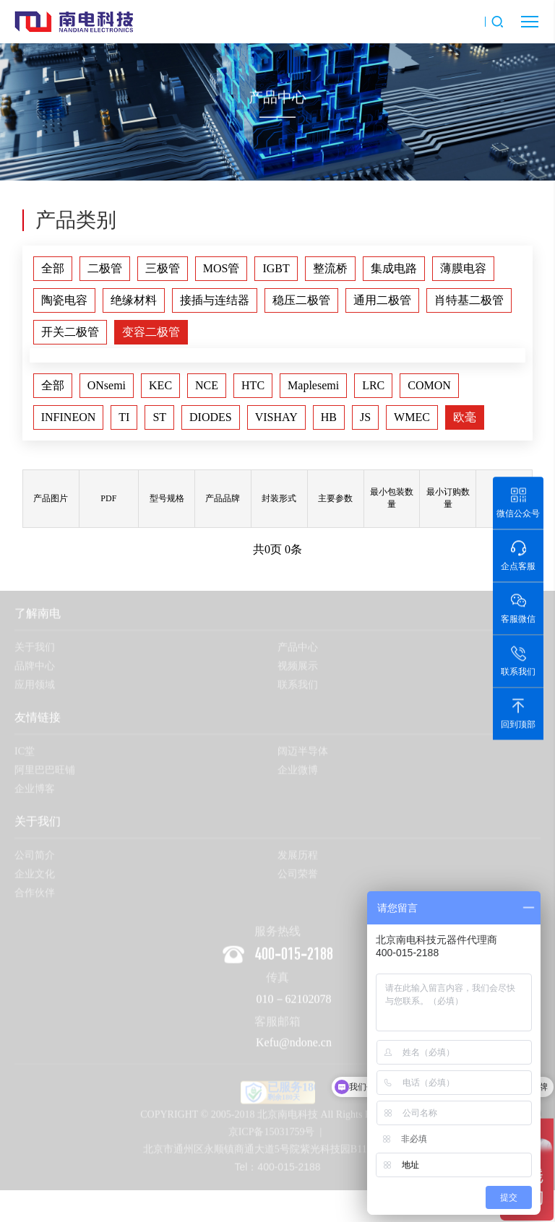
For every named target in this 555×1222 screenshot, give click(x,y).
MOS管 (221, 268)
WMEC (412, 417)
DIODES (210, 417)
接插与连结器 (214, 300)
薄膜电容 (463, 268)
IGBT (275, 268)
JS (365, 417)
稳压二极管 (301, 300)
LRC (373, 385)
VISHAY (276, 417)
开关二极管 (70, 332)
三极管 (162, 268)
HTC (252, 385)
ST (159, 417)
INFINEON (68, 417)
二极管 (104, 268)
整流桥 (330, 268)
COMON (429, 385)
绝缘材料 (134, 300)
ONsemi (106, 385)
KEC (160, 385)
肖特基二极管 (469, 300)
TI (124, 417)
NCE (206, 385)
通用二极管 (382, 300)
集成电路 (394, 268)
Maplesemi (313, 385)
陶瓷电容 (64, 300)
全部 (52, 268)
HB (329, 417)
